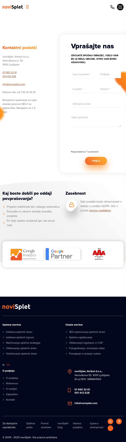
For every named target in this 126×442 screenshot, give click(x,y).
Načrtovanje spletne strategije (23, 342)
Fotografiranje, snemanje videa (87, 348)
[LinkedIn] (110, 428)
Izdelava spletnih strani (19, 332)
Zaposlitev (12, 394)
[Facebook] (119, 421)
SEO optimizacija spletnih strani (87, 332)
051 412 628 (9, 76)
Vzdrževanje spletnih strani (21, 353)
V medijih (11, 389)
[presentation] (96, 140)
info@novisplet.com (13, 84)
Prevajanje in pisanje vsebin (85, 353)
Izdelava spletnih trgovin (20, 337)
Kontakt (10, 399)
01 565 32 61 (9, 72)
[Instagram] (110, 421)
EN (8, 365)
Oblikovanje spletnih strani (21, 348)
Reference (12, 383)
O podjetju (12, 378)
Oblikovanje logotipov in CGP (86, 342)
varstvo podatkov (100, 210)
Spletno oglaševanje (80, 337)
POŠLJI (96, 161)
